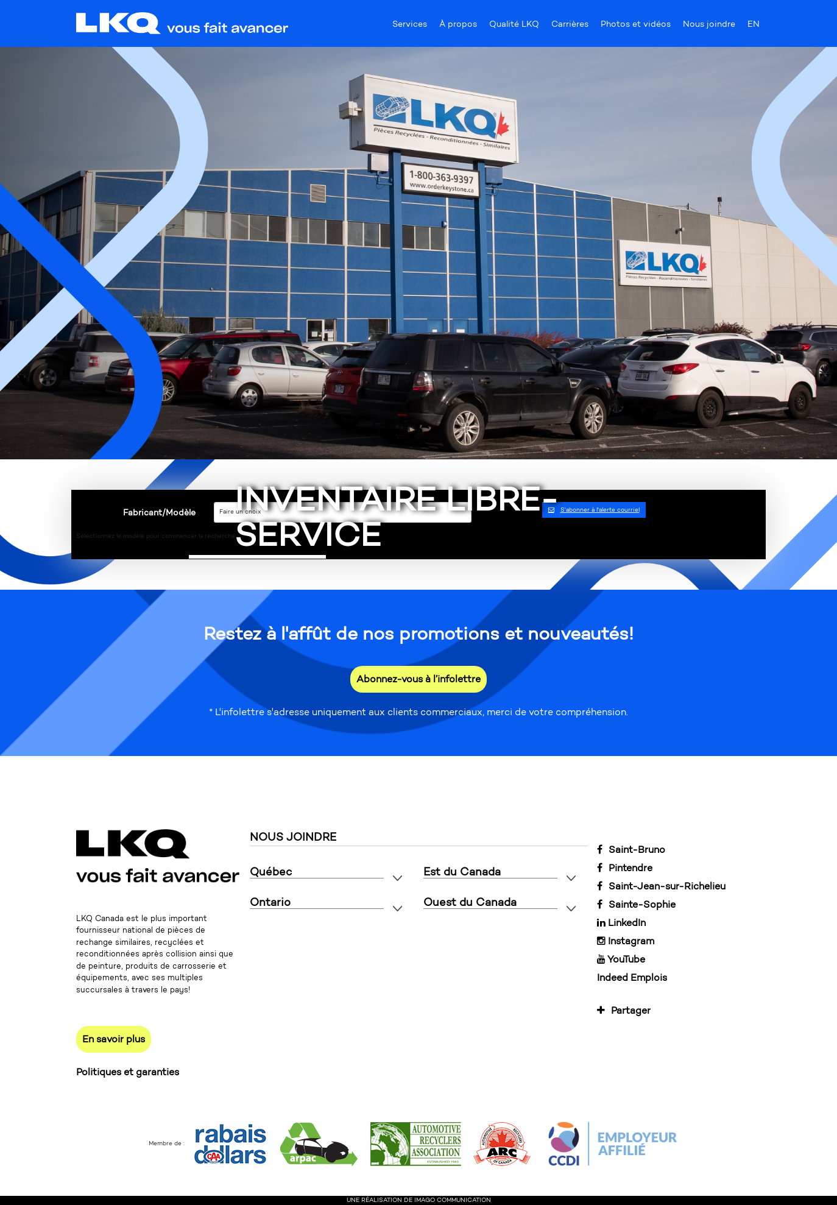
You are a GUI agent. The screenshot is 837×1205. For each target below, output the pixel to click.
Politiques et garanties (127, 1072)
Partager (624, 1010)
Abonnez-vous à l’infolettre (418, 679)
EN (753, 26)
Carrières (569, 26)
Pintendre (624, 868)
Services (409, 26)
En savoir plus (113, 1039)
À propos (458, 26)
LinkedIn (621, 922)
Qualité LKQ (514, 26)
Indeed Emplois (632, 977)
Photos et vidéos (636, 26)
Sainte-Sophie (636, 904)
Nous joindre (709, 26)
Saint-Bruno (631, 849)
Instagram (625, 941)
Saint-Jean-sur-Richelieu (661, 886)
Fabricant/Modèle (159, 512)
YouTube (621, 959)
